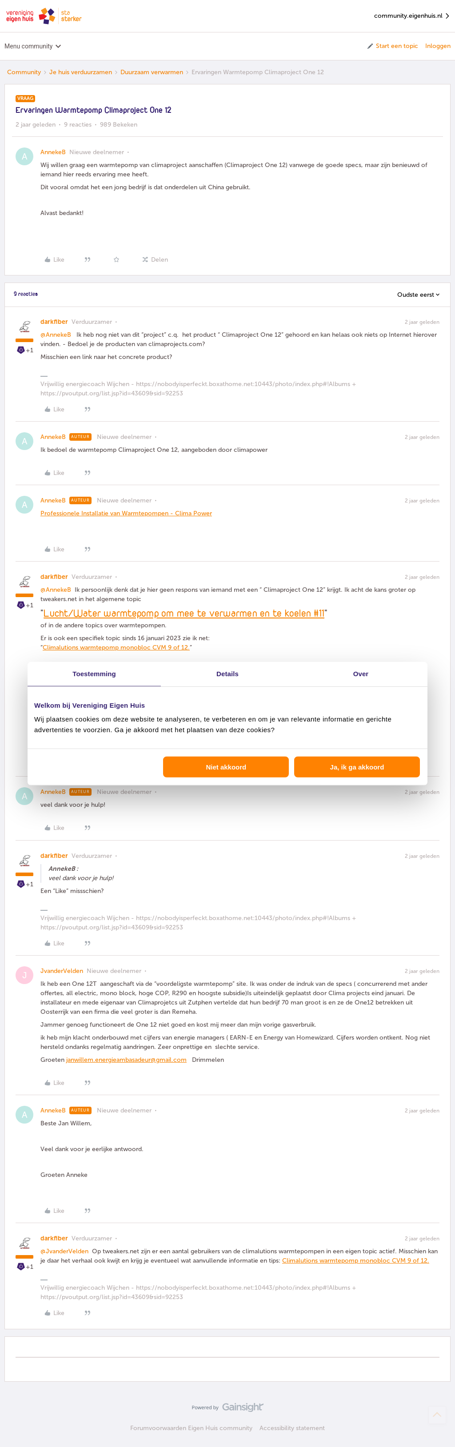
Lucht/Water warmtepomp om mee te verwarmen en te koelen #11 (184, 614)
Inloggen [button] (438, 46)
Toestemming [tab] (94, 673)
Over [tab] (361, 673)
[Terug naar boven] (437, 1415)
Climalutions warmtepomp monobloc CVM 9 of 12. (116, 647)
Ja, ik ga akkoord (357, 767)
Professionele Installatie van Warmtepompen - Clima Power (126, 513)
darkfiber (54, 322)
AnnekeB (53, 152)
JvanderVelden (61, 971)
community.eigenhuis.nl (412, 16)
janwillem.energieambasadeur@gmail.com (126, 1060)
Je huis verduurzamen (80, 72)
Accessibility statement (292, 1428)
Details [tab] (227, 673)
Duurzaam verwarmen (151, 72)
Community (24, 72)
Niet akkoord (226, 767)
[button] (392, 46)
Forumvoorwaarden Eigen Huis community (191, 1428)
